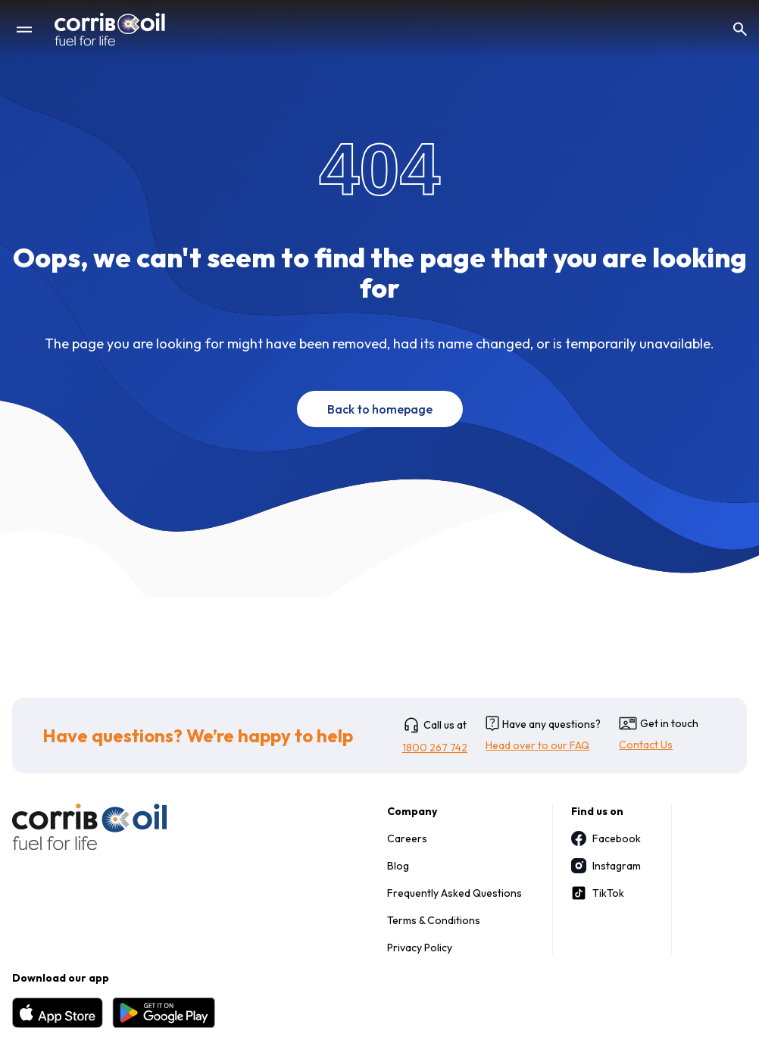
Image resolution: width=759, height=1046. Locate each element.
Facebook (606, 838)
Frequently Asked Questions (454, 893)
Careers (407, 838)
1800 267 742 (434, 747)
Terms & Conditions (433, 920)
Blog (398, 866)
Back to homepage (380, 409)
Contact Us (646, 744)
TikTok (597, 893)
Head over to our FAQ (537, 745)
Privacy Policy (419, 947)
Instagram (606, 865)
